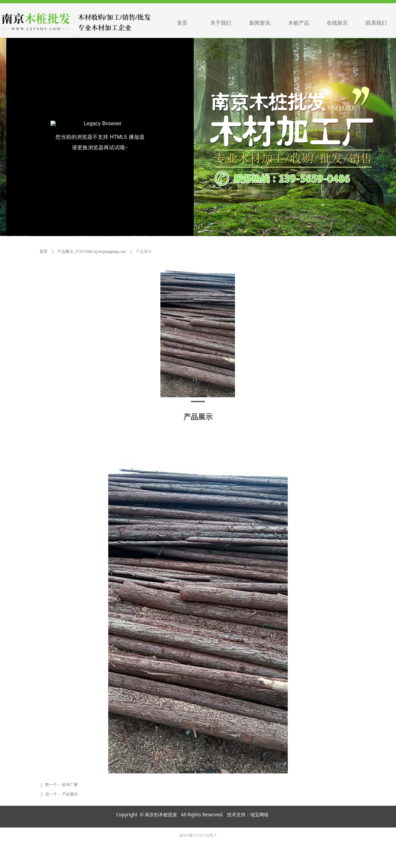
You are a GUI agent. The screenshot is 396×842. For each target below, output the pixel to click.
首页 (44, 251)
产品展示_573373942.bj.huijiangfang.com (91, 251)
